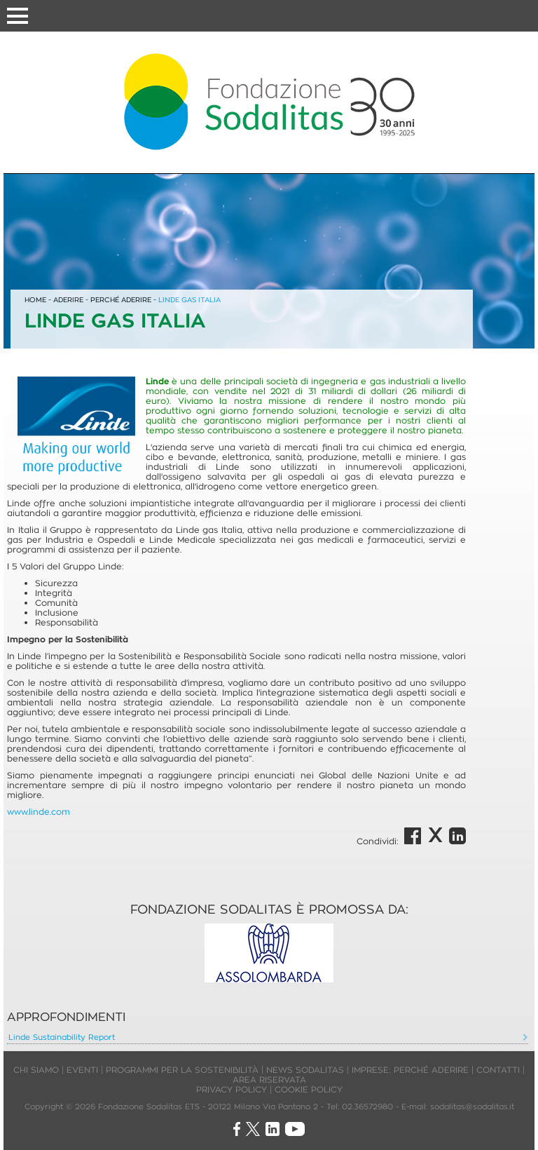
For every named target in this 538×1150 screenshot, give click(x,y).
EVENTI (82, 1069)
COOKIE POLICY (309, 1089)
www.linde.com (38, 811)
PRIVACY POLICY (231, 1089)
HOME (35, 299)
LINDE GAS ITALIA (189, 299)
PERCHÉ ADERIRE (120, 299)
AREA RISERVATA (269, 1079)
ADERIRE (68, 299)
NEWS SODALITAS (305, 1069)
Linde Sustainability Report (61, 1037)
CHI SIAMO (36, 1069)
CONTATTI (498, 1069)
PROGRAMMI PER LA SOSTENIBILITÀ (182, 1069)
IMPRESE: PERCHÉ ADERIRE (410, 1069)
